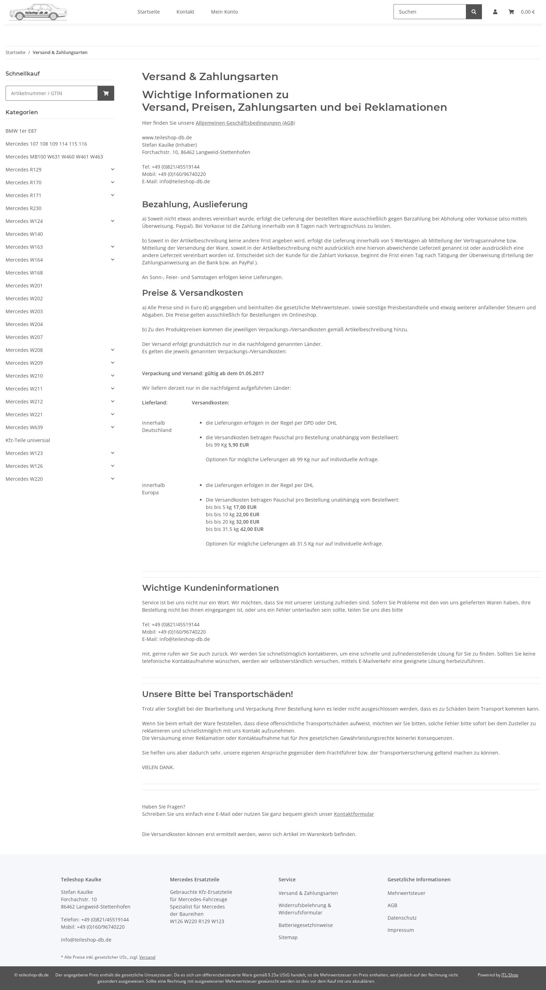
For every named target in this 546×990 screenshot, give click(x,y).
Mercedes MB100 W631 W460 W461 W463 (54, 156)
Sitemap (288, 937)
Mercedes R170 (23, 182)
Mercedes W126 (24, 466)
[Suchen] (429, 11)
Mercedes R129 (23, 169)
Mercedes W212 (24, 401)
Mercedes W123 (24, 453)
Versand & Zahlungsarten (308, 893)
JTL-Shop (509, 975)
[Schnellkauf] (52, 93)
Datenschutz (402, 917)
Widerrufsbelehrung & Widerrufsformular (305, 909)
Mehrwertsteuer (407, 893)
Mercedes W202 (24, 298)
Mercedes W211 (24, 388)
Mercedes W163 (24, 246)
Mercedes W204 (24, 324)
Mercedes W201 (24, 285)
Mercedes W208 (24, 350)
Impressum (401, 930)
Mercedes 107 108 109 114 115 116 (46, 143)
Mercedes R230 (23, 208)
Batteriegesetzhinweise (306, 925)
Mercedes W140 (24, 234)
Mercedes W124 (24, 221)
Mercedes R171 (23, 195)
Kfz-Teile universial (28, 440)
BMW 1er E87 (21, 130)
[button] (60, 169)
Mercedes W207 (24, 337)
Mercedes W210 (24, 375)
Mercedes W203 (24, 311)
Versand (147, 957)
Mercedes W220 (24, 478)
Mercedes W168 (24, 272)
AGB (392, 905)
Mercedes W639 (24, 427)
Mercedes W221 (24, 414)
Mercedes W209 (24, 362)
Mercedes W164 (24, 259)
